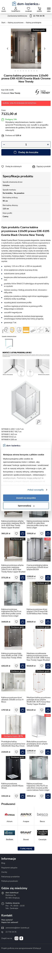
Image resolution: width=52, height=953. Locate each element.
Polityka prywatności (9, 881)
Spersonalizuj (26, 506)
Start (3, 22)
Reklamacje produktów (10, 877)
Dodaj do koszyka (28, 152)
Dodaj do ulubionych (14, 166)
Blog (3, 863)
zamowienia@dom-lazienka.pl (17, 928)
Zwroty (4, 872)
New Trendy (15, 93)
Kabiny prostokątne (33, 22)
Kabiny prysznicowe (15, 22)
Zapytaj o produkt (44, 166)
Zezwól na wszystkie (26, 498)
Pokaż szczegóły (36, 490)
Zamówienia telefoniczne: (26, 16)
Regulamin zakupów (9, 868)
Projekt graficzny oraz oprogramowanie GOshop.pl (21, 948)
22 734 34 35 (11, 932)
